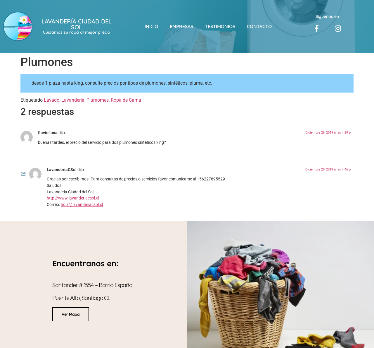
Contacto (259, 26)
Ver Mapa (70, 313)
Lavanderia (72, 100)
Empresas (181, 26)
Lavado (51, 100)
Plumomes (97, 100)
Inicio (151, 26)
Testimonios (220, 26)
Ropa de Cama (126, 100)
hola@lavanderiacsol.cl (82, 204)
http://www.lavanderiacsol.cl (73, 198)
